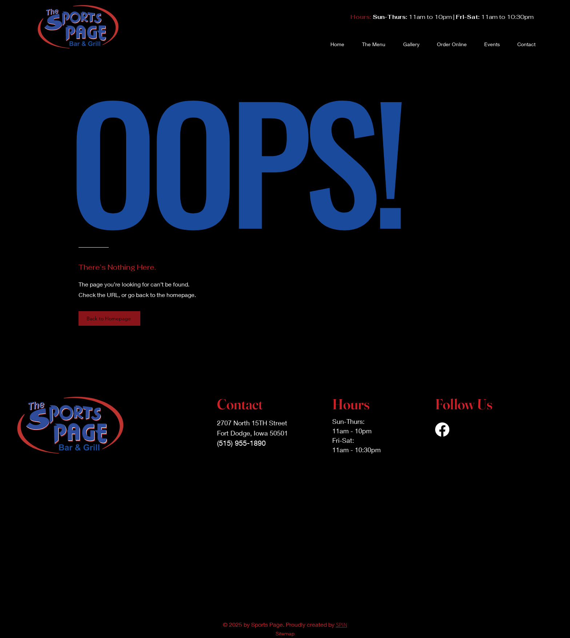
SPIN (341, 625)
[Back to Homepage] (109, 318)
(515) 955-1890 (241, 443)
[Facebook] (442, 429)
